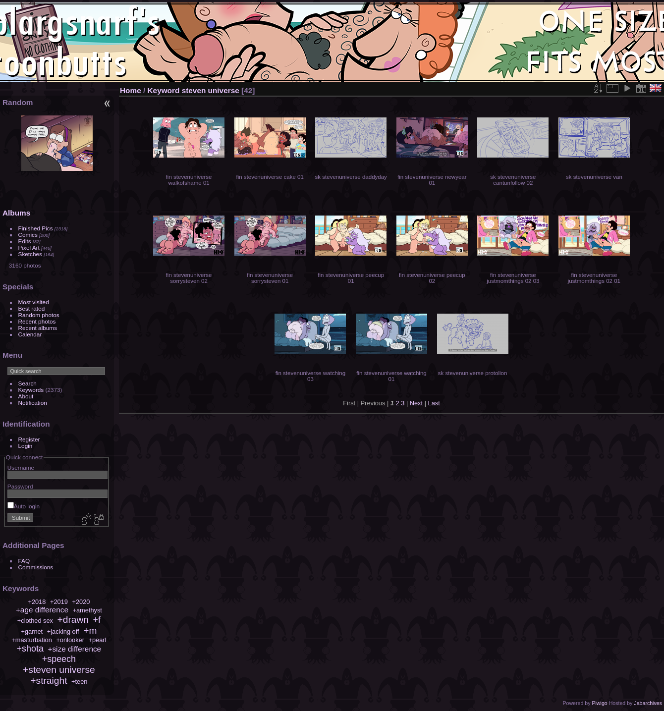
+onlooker (70, 640)
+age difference (42, 609)
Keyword (164, 90)
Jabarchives (648, 703)
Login (25, 445)
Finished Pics (35, 228)
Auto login (23, 506)
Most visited (33, 302)
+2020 (81, 601)
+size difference (74, 649)
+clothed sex (35, 620)
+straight (48, 680)
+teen (79, 681)
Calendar (30, 334)
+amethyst (87, 610)
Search (27, 383)
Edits (24, 241)
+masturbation (31, 640)
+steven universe (59, 669)
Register (29, 439)
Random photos (38, 315)
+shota (30, 649)
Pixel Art (29, 247)
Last (434, 403)
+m (90, 630)
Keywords (31, 389)
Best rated (31, 308)
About (26, 396)
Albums (16, 213)
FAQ (24, 560)
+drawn (73, 619)
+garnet (32, 631)
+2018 (37, 601)
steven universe (210, 90)
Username (20, 467)
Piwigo (599, 703)
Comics (28, 234)
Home (130, 90)
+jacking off (63, 631)
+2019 (59, 601)
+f (97, 620)
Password (20, 486)
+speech (59, 659)
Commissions (36, 567)
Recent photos (37, 321)
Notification (32, 402)
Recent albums (37, 328)
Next (416, 403)
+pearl (98, 640)
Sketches (30, 254)
